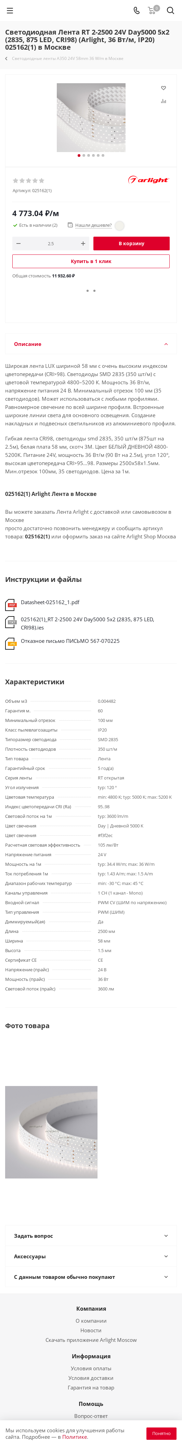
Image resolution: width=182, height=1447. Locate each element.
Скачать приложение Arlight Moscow (91, 1339)
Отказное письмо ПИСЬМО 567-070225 (70, 640)
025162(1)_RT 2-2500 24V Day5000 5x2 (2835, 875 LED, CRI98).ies (87, 623)
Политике (74, 1436)
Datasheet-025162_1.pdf (50, 602)
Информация (91, 1356)
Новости (91, 1330)
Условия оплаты (91, 1368)
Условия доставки (91, 1377)
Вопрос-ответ (91, 1415)
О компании (91, 1320)
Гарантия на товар (91, 1387)
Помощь (91, 1404)
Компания (91, 1308)
